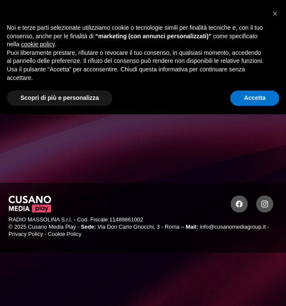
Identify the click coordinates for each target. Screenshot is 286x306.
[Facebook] (239, 204)
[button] (275, 13)
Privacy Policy (26, 234)
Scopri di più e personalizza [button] (59, 97)
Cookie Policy (64, 234)
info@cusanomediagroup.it (233, 227)
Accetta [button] (255, 97)
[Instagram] (264, 204)
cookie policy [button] (37, 44)
